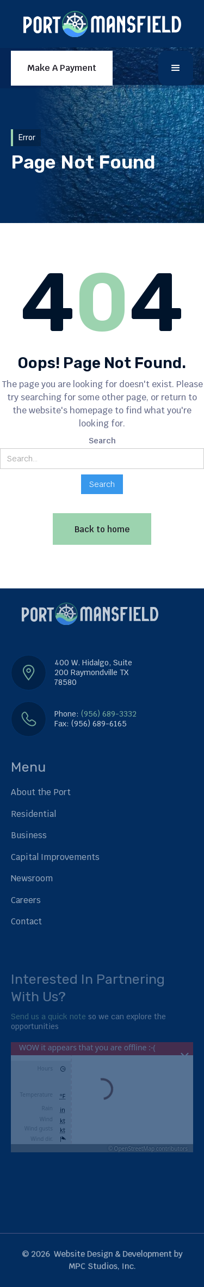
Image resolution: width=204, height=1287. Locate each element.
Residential (33, 814)
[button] (175, 68)
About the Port (41, 792)
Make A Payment (61, 68)
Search (102, 441)
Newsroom (32, 878)
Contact (26, 921)
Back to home (102, 529)
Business (29, 835)
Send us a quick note (48, 1016)
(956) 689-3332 (109, 714)
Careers (26, 900)
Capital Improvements (55, 857)
